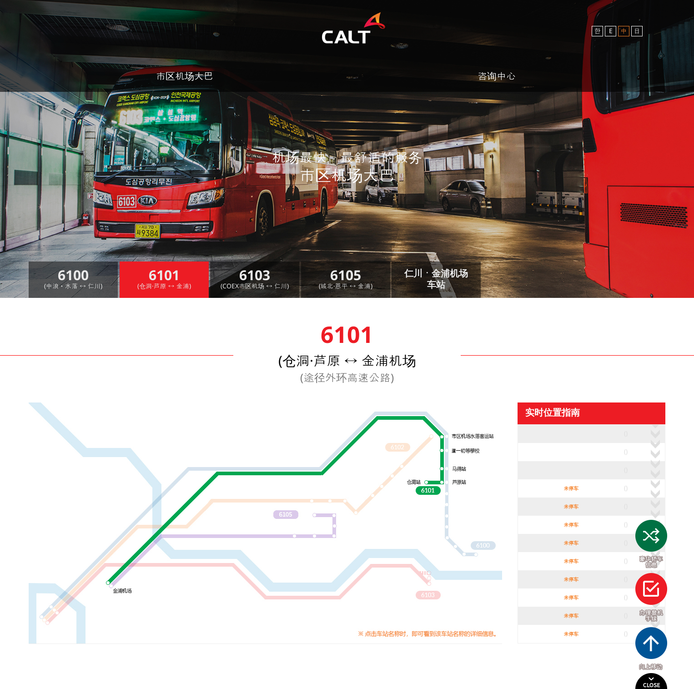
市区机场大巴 (184, 76)
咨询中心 (497, 76)
